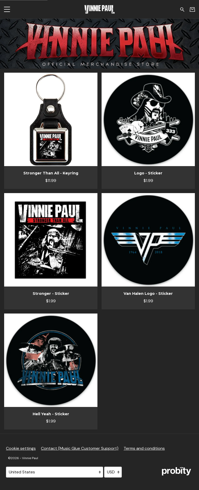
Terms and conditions (144, 448)
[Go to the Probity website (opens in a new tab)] (176, 471)
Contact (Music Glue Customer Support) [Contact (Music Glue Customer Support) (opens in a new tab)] (79, 448)
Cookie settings (21, 448)
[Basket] (192, 9)
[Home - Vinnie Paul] (99, 9)
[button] (7, 9)
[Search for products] (182, 9)
